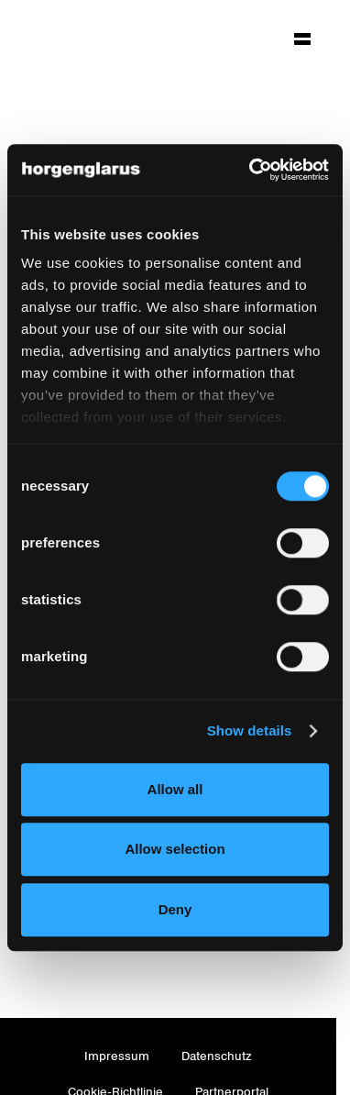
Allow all (175, 789)
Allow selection (174, 849)
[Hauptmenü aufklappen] (302, 38)
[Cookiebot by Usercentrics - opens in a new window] (250, 170)
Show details (249, 730)
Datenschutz (216, 1056)
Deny (175, 909)
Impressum (116, 1056)
